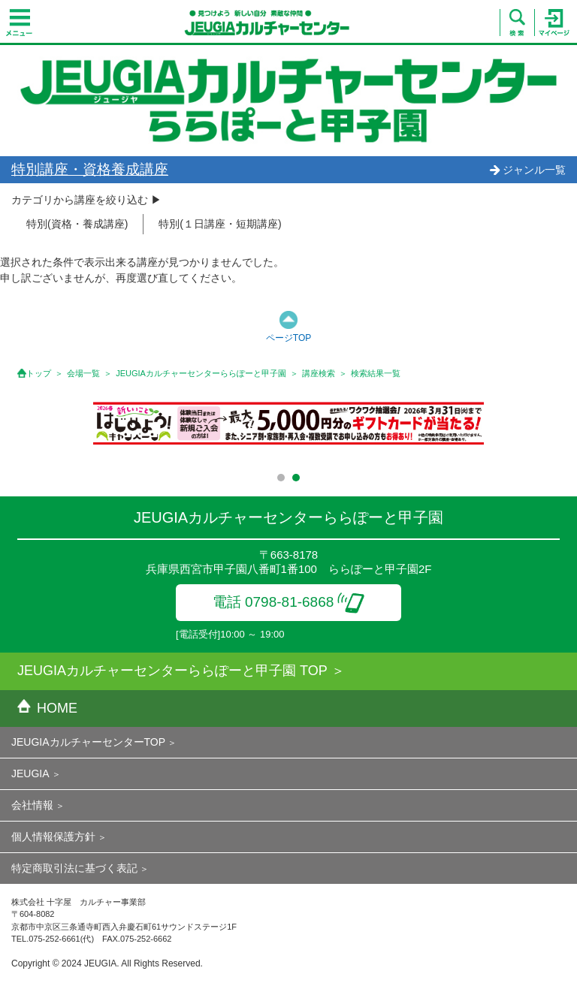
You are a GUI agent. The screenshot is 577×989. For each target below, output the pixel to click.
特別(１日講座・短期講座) (220, 224)
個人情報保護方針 (53, 837)
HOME (47, 708)
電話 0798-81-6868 (289, 602)
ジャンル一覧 (527, 170)
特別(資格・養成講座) (77, 224)
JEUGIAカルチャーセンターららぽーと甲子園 (201, 373)
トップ (38, 373)
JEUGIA (30, 773)
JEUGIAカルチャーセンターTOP (88, 742)
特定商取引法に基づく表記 (74, 868)
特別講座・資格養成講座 (89, 169)
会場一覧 (83, 373)
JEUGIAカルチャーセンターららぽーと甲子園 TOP (172, 670)
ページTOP (288, 338)
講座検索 (318, 373)
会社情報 (32, 805)
